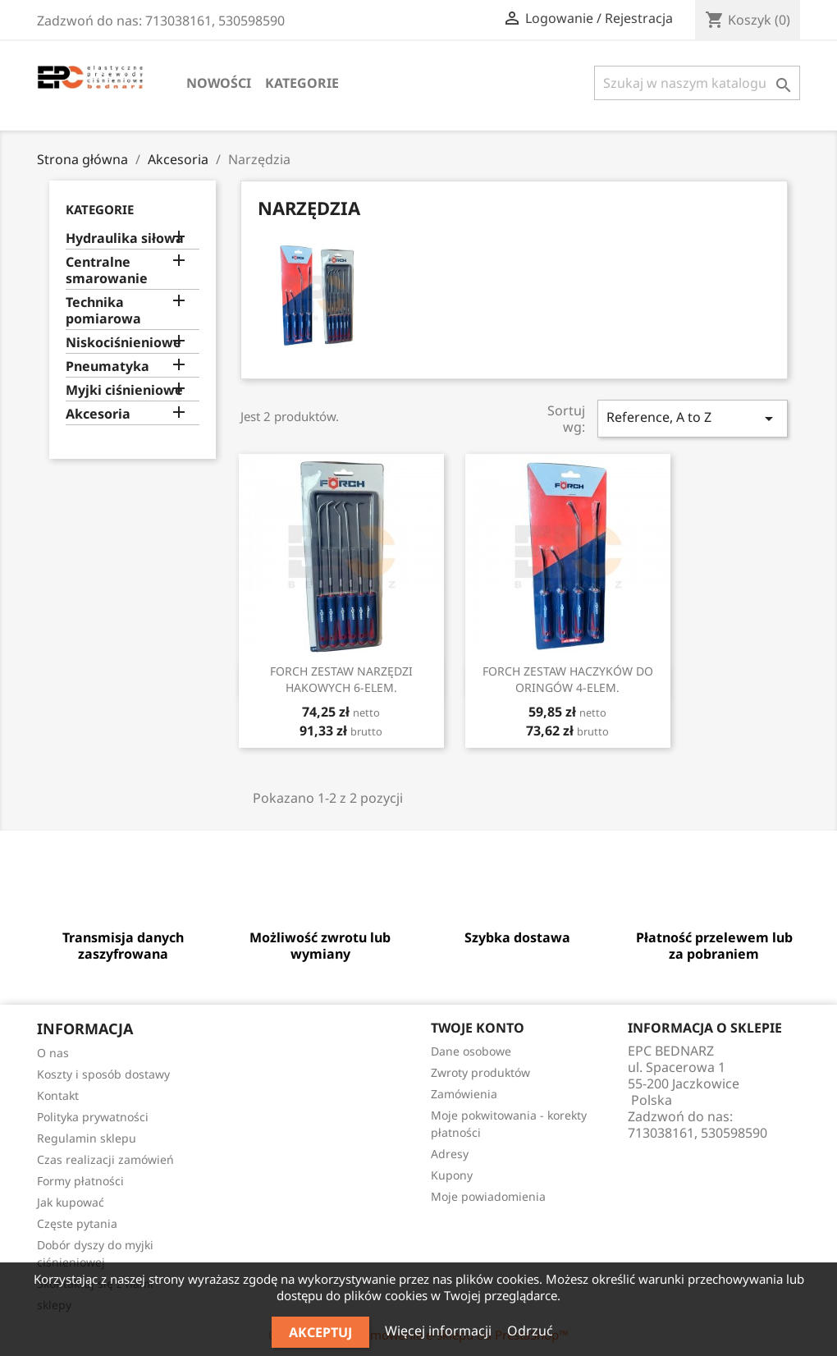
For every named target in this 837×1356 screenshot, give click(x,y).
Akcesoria (98, 414)
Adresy (450, 1153)
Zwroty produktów (480, 1072)
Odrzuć (530, 1331)
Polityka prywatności (93, 1117)
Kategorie (302, 83)
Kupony (452, 1175)
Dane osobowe (471, 1051)
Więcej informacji (440, 1331)
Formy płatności (80, 1181)
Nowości (218, 83)
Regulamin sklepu (86, 1138)
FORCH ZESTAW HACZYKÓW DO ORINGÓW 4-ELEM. (568, 679)
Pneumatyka (107, 366)
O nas (53, 1053)
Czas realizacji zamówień (105, 1159)
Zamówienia (464, 1094)
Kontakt (58, 1095)
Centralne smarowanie (107, 270)
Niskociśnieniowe (123, 342)
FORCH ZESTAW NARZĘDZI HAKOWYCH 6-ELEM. (341, 679)
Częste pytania (77, 1223)
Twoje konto (477, 1028)
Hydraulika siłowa (125, 238)
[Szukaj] (697, 83)
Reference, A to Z (692, 418)
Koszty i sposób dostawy (103, 1074)
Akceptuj (320, 1332)
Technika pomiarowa (103, 311)
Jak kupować (70, 1202)
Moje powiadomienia (488, 1196)
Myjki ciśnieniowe (124, 390)
